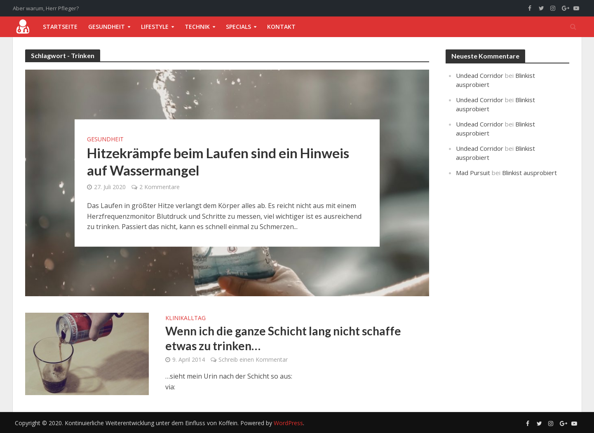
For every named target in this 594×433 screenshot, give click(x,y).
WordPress (288, 423)
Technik (197, 26)
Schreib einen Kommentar (253, 359)
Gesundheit (106, 26)
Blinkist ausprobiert (529, 173)
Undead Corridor (479, 75)
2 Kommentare (159, 187)
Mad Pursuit (473, 173)
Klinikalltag (185, 318)
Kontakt (281, 26)
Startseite (60, 26)
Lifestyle (155, 26)
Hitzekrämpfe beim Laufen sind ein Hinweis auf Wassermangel (218, 161)
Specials (238, 26)
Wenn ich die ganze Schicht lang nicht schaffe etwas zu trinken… (283, 338)
